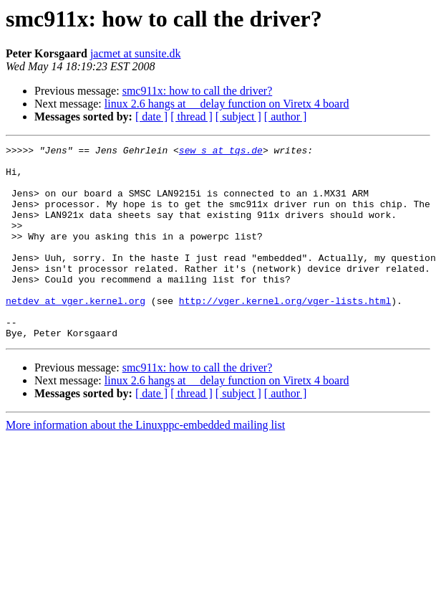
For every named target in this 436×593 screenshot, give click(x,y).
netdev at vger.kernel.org (75, 332)
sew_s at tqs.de (221, 152)
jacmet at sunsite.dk (135, 53)
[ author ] (285, 116)
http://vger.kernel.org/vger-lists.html (285, 332)
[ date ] (151, 116)
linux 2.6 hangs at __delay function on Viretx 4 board (227, 104)
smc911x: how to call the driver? (197, 91)
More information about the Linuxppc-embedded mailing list (145, 463)
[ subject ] (238, 116)
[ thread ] (191, 116)
